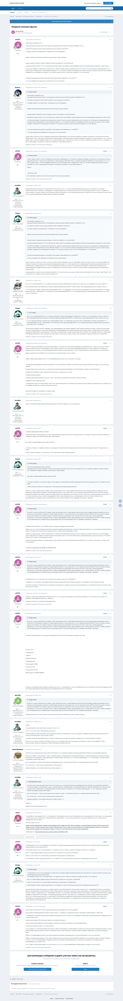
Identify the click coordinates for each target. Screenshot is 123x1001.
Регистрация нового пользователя (37, 969)
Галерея (19, 12)
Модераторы (42, 12)
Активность (20, 8)
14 (18, 53)
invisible (18, 185)
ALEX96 (17, 695)
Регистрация (108, 3)
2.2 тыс (17, 294)
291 (18, 763)
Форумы (12, 12)
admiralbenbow (17, 749)
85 (18, 101)
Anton (18, 812)
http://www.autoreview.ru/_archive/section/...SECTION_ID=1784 (51, 831)
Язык (52, 998)
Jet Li (18, 280)
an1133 (21, 31)
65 (18, 826)
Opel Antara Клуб (17, 3)
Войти (85, 969)
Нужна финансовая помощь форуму (61, 21)
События (26, 12)
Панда (17, 213)
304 (18, 709)
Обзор (12, 9)
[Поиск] (94, 8)
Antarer (17, 87)
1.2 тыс (18, 227)
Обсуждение (28, 33)
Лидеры (34, 12)
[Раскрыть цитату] (28, 91)
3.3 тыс (17, 199)
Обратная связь (59, 998)
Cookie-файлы (69, 998)
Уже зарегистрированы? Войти (93, 3)
